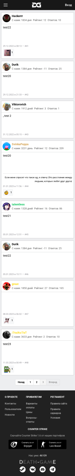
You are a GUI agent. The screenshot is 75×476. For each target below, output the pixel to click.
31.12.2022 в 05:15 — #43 (15, 134)
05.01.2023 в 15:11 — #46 (15, 274)
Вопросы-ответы (31, 419)
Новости (10, 414)
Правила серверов (55, 411)
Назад (21, 382)
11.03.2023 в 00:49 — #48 (15, 362)
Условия (55, 417)
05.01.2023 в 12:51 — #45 (15, 234)
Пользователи (13, 409)
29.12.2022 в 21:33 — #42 (15, 94)
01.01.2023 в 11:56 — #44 (15, 186)
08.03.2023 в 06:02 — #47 (15, 314)
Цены (29, 412)
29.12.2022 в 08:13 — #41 (15, 46)
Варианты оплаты (31, 405)
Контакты (10, 403)
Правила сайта (58, 403)
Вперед (53, 382)
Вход (68, 5)
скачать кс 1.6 (51, 444)
